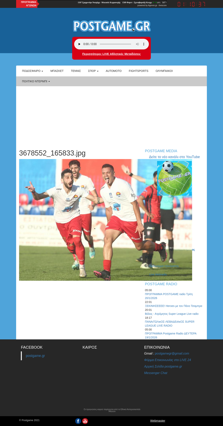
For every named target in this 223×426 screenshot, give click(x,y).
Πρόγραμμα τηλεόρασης (164, 266)
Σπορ (93, 70)
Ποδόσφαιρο (32, 70)
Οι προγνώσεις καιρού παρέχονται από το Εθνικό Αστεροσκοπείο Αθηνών (112, 410)
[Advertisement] (111, 115)
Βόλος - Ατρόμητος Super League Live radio (172, 313)
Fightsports (138, 70)
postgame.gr (35, 356)
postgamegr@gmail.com (172, 353)
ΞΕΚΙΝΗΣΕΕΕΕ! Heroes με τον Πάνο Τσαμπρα (173, 305)
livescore (163, 5)
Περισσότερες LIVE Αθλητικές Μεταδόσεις (111, 54)
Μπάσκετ (57, 70)
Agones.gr (152, 5)
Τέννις (76, 70)
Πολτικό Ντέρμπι (36, 81)
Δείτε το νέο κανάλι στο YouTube (174, 157)
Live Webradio (158, 274)
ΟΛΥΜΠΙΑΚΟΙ (164, 70)
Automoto (114, 70)
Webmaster (157, 420)
